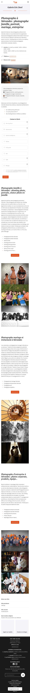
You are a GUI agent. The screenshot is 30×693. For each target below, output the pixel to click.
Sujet (5, 159)
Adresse (6, 141)
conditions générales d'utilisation (20, 170)
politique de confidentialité (13, 171)
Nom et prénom (8, 123)
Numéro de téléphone (9, 135)
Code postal (7, 147)
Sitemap (15, 686)
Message (6, 165)
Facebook (13, 60)
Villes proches (15, 688)
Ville (5, 153)
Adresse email (7, 129)
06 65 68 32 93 (13, 56)
